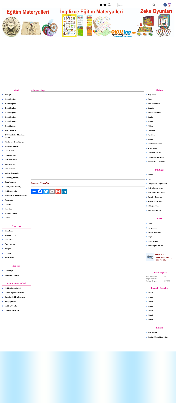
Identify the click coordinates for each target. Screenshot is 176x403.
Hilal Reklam (152, 333)
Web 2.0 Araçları (11, 130)
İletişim (7, 218)
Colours (150, 99)
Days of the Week (154, 104)
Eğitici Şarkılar (153, 241)
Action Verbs (152, 148)
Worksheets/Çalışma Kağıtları (15, 195)
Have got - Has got (154, 210)
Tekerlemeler (9, 257)
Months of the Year (154, 112)
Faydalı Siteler (10, 151)
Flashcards (9, 200)
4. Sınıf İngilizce (10, 108)
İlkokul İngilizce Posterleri (14, 293)
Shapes (150, 139)
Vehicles (151, 126)
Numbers (151, 117)
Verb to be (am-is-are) (155, 188)
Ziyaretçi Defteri (11, 213)
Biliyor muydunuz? (12, 146)
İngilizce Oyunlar (11, 191)
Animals (151, 108)
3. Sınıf (150, 297)
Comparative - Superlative (157, 183)
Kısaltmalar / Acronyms (156, 161)
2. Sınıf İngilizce (10, 99)
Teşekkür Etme (10, 235)
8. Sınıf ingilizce (10, 126)
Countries (151, 130)
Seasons (150, 121)
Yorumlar (35, 183)
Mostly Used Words (155, 144)
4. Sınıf (150, 302)
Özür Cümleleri (10, 244)
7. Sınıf (150, 315)
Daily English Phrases (155, 246)
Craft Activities (10, 182)
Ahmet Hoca (160, 254)
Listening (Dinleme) (12, 178)
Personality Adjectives (156, 157)
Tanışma (8, 249)
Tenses (150, 179)
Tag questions (152, 228)
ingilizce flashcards (11, 173)
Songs (150, 237)
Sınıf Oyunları (10, 169)
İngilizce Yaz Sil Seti (12, 310)
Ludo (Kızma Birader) (13, 186)
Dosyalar (8, 204)
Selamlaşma (9, 231)
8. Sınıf (150, 320)
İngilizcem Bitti (10, 155)
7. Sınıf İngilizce (10, 121)
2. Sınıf (150, 293)
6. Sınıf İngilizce (10, 117)
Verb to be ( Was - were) (156, 192)
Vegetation (151, 135)
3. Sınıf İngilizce (10, 104)
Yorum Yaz (44, 183)
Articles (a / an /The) (155, 201)
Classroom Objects (154, 153)
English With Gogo (154, 232)
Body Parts (152, 95)
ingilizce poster (10, 164)
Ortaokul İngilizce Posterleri (15, 297)
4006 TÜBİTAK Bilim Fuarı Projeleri (15, 136)
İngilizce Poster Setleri (13, 288)
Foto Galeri (9, 209)
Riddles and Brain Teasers (14, 142)
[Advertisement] (88, 62)
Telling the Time (153, 206)
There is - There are (155, 197)
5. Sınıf (150, 306)
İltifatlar (8, 253)
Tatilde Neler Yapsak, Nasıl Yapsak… (163, 258)
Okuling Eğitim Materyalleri (158, 337)
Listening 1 (9, 271)
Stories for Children (12, 275)
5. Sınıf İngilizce (10, 112)
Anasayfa (8, 95)
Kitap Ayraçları (10, 301)
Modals (150, 175)
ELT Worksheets (11, 160)
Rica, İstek (9, 240)
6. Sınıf (150, 311)
